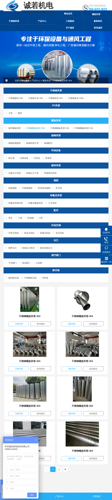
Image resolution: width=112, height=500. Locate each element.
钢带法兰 (12, 248)
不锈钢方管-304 (35, 98)
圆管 (20, 113)
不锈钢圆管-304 (15, 98)
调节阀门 (56, 255)
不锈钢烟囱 (27, 188)
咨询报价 (41, 324)
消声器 (45, 278)
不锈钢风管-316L (76, 98)
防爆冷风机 (45, 233)
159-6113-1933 (98, 9)
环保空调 (56, 225)
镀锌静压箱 (13, 278)
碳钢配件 (48, 143)
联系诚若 (98, 28)
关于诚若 (70, 28)
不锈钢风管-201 (55, 98)
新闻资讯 (98, 21)
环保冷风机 (13, 233)
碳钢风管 (56, 135)
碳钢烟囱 (12, 188)
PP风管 (56, 105)
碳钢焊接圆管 (14, 143)
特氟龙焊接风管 (15, 203)
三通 (20, 218)
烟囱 (56, 180)
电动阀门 (26, 263)
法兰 (56, 240)
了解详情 (19, 324)
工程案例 (70, 21)
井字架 (59, 188)
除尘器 (11, 158)
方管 (10, 113)
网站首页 (68, 13)
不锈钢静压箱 (30, 278)
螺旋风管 (96, 14)
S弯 (41, 218)
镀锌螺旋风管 (14, 128)
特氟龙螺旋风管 (35, 203)
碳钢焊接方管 (32, 143)
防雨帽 (31, 218)
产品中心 (42, 21)
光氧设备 (24, 158)
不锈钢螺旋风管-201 (83, 128)
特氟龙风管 (56, 195)
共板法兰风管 (14, 173)
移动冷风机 (29, 233)
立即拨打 (97, 496)
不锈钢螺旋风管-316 (59, 128)
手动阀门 (12, 263)
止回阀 (39, 263)
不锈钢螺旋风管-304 (62, 80)
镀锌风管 (56, 165)
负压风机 (60, 233)
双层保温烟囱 (44, 188)
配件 (56, 210)
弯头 (10, 218)
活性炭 (37, 158)
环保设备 (56, 150)
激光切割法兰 (46, 248)
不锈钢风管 (14, 21)
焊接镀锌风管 (50, 173)
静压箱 (56, 270)
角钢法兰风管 (28, 248)
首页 (27, 80)
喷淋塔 (48, 158)
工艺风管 (52, 203)
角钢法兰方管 (32, 173)
